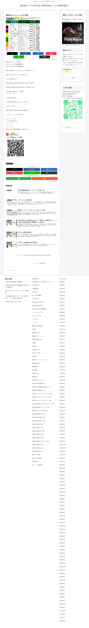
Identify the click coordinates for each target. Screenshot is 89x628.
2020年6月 (62, 503)
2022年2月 (62, 435)
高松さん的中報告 (37, 455)
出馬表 (34, 326)
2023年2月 (62, 398)
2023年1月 (62, 401)
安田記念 (34, 343)
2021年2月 (62, 476)
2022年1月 (62, 438)
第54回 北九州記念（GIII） (39, 418)
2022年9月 (62, 411)
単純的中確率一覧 (37, 336)
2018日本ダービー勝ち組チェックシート (42, 279)
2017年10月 (62, 608)
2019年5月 (62, 547)
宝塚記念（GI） (36, 347)
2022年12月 (62, 404)
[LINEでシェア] (44, 53)
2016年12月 (62, 618)
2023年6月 (62, 384)
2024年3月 (62, 353)
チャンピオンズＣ (37, 313)
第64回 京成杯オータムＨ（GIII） (41, 438)
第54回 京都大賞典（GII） (39, 414)
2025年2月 (62, 316)
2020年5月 (62, 506)
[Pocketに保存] (36, 53)
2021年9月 (62, 452)
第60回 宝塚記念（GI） (38, 435)
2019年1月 (62, 560)
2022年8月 (62, 414)
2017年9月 (62, 611)
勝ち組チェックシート (38, 333)
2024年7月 (62, 340)
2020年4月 (62, 509)
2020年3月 (62, 513)
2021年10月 (62, 448)
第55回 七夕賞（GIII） (38, 421)
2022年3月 (62, 431)
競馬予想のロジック (37, 377)
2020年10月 (62, 489)
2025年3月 (62, 313)
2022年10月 (62, 408)
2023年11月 (62, 367)
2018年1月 (62, 598)
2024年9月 (62, 333)
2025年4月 (62, 309)
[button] (53, 53)
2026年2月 (62, 282)
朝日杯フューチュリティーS (39, 357)
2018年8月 (62, 574)
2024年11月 (62, 326)
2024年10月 (62, 330)
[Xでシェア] (10, 53)
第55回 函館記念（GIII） (38, 428)
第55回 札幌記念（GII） (38, 431)
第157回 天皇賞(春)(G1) (38, 381)
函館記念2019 (36, 330)
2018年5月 (62, 584)
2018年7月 (62, 577)
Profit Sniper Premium (38, 299)
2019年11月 (62, 526)
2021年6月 (62, 462)
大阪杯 (34, 340)
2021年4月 (62, 469)
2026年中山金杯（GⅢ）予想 (12, 299)
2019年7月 (62, 540)
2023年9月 (62, 374)
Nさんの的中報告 (36, 292)
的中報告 (34, 367)
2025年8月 (62, 296)
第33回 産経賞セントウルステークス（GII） (43, 401)
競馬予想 (34, 374)
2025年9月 (62, 292)
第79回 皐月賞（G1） (38, 448)
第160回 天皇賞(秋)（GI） (39, 387)
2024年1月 (62, 360)
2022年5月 (62, 425)
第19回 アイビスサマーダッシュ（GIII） (42, 391)
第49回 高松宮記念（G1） (39, 411)
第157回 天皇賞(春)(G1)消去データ (41, 384)
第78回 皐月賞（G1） (38, 445)
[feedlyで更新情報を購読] (18, 175)
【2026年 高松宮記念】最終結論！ (14, 279)
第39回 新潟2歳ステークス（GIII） (41, 404)
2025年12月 (62, 289)
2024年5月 (62, 347)
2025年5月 (62, 306)
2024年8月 (62, 336)
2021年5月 (62, 465)
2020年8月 (62, 496)
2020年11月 (62, 486)
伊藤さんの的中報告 (37, 323)
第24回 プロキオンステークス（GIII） (42, 394)
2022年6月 (62, 421)
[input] (73, 127)
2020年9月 (62, 492)
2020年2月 (62, 516)
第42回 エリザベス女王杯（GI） (40, 408)
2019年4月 (62, 550)
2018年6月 (62, 581)
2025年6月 (62, 303)
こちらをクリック (13, 75)
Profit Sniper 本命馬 (37, 303)
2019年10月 (62, 530)
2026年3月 (62, 279)
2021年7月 (62, 459)
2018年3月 (62, 591)
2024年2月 (62, 357)
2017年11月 (62, 604)
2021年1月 (62, 479)
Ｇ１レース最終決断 (37, 462)
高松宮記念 (35, 459)
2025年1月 (62, 320)
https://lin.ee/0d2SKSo (77, 98)
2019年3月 (62, 554)
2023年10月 (62, 370)
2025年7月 (62, 299)
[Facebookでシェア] (19, 53)
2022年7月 (62, 418)
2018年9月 (62, 570)
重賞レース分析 (9, 160)
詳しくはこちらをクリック (73, 45)
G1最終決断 (35, 286)
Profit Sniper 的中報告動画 (39, 306)
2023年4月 (62, 391)
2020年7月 (62, 499)
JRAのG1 (34, 289)
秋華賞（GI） (35, 370)
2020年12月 (62, 482)
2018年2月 (62, 594)
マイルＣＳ (35, 316)
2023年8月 (62, 377)
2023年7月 (62, 381)
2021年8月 (62, 455)
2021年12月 (62, 442)
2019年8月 (62, 537)
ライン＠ (34, 320)
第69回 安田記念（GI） (38, 442)
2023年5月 (62, 387)
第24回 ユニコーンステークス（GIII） (42, 398)
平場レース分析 (36, 350)
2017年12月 (62, 601)
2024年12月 (62, 323)
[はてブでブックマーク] (27, 53)
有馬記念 (34, 353)
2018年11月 (62, 567)
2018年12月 (62, 564)
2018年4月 (62, 587)
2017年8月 (62, 615)
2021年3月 (62, 472)
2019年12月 (62, 523)
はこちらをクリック (23, 125)
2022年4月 (62, 428)
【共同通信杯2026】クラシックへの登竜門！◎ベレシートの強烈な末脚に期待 (17, 294)
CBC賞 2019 (35, 282)
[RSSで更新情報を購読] (45, 175)
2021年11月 (62, 445)
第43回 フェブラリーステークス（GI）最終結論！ (17, 289)
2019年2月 (62, 557)
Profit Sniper (35, 296)
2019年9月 (62, 533)
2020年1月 (62, 520)
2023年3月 (62, 394)
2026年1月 (62, 286)
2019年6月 (62, 543)
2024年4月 (62, 350)
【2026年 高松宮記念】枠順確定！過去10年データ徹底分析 (17, 283)
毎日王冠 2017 (36, 360)
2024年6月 (62, 343)
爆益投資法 (35, 364)
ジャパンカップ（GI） (38, 309)
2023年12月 (62, 364)
